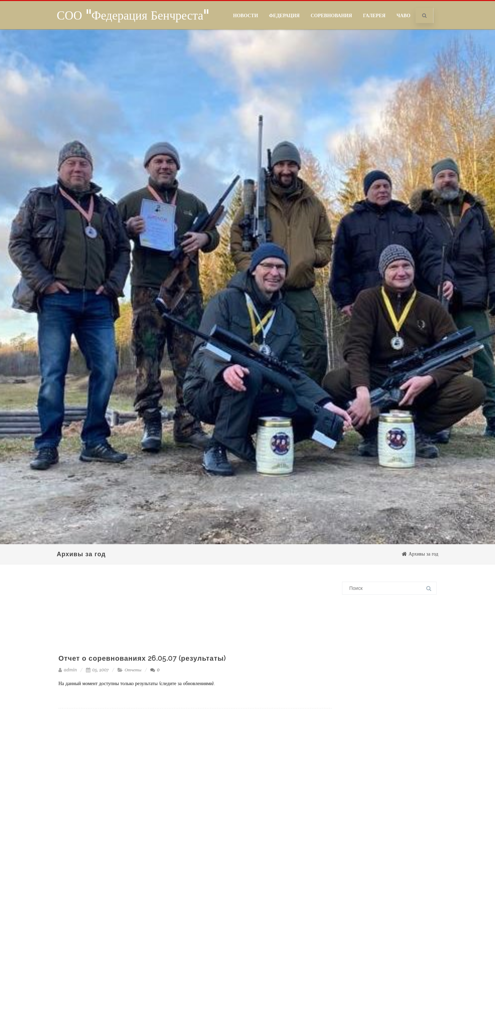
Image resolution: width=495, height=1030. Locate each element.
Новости (245, 15)
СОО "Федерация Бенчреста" (133, 15)
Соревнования (331, 15)
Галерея (374, 15)
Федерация (284, 15)
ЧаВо (403, 15)
